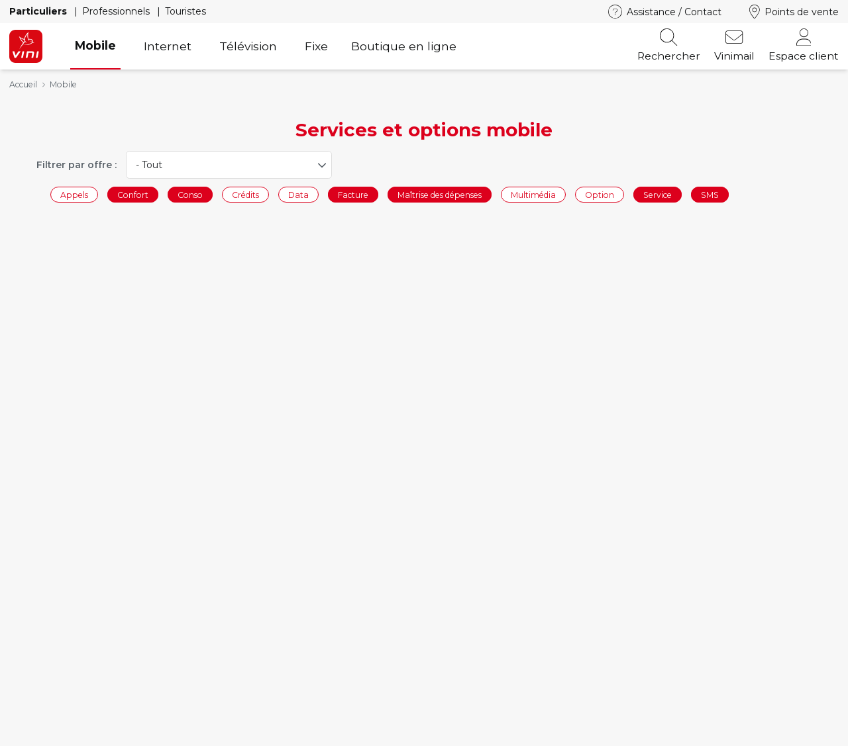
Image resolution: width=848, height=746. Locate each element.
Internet (167, 46)
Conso (190, 194)
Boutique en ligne (403, 46)
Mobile (95, 45)
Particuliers (39, 11)
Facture (353, 194)
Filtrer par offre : (76, 165)
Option (599, 194)
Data (298, 194)
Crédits (245, 194)
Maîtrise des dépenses (440, 194)
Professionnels (117, 11)
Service (657, 194)
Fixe (316, 46)
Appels (74, 194)
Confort (132, 194)
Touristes (185, 11)
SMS (710, 194)
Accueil (23, 84)
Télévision (248, 46)
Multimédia (533, 194)
